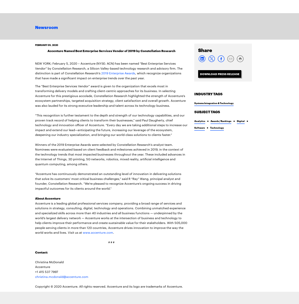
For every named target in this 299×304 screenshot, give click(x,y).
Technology (217, 127)
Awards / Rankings (221, 121)
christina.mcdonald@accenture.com (61, 277)
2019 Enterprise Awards (118, 73)
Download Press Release (220, 74)
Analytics (199, 121)
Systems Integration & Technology (214, 103)
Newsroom (46, 28)
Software (199, 127)
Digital (241, 121)
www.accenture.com (98, 232)
